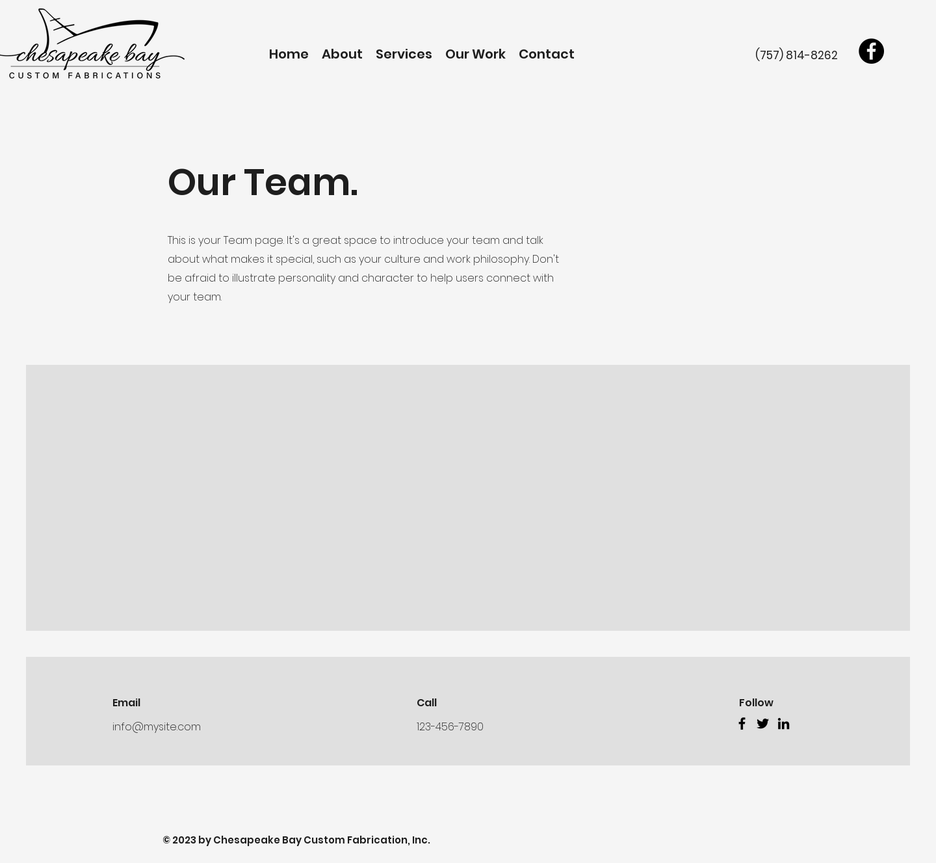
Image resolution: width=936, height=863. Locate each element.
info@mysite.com (156, 726)
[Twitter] (763, 723)
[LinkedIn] (783, 723)
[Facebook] (871, 51)
